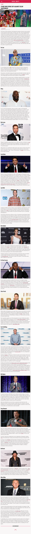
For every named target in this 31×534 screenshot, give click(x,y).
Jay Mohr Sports (18, 510)
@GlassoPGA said (5, 256)
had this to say (12, 284)
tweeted (23, 74)
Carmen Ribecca (4, 28)
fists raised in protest (14, 219)
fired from (18, 351)
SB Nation (8, 439)
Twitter (8, 246)
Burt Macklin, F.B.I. (16, 324)
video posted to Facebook (21, 319)
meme (18, 180)
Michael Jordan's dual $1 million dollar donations (19, 362)
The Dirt (2, 4)
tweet (29, 142)
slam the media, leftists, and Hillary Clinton (20, 370)
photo (2, 437)
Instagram (25, 246)
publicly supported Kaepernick (18, 39)
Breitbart (6, 354)
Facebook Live (26, 78)
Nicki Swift (23, 42)
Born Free (16, 468)
